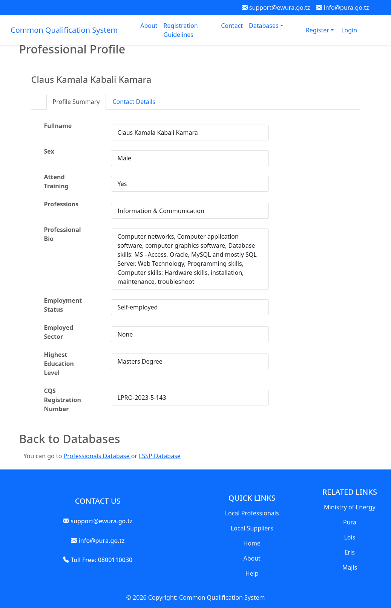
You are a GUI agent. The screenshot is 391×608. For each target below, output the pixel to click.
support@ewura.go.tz (276, 7)
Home (252, 543)
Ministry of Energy (350, 507)
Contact (232, 25)
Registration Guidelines (181, 30)
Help (252, 573)
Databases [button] (264, 25)
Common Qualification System (64, 30)
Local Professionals (252, 513)
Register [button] (318, 30)
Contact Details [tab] (133, 102)
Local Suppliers (252, 528)
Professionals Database (97, 456)
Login (349, 30)
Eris (350, 552)
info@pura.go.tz (342, 7)
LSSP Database (160, 456)
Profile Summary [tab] (76, 102)
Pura (349, 522)
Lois (349, 537)
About (148, 25)
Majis (349, 567)
